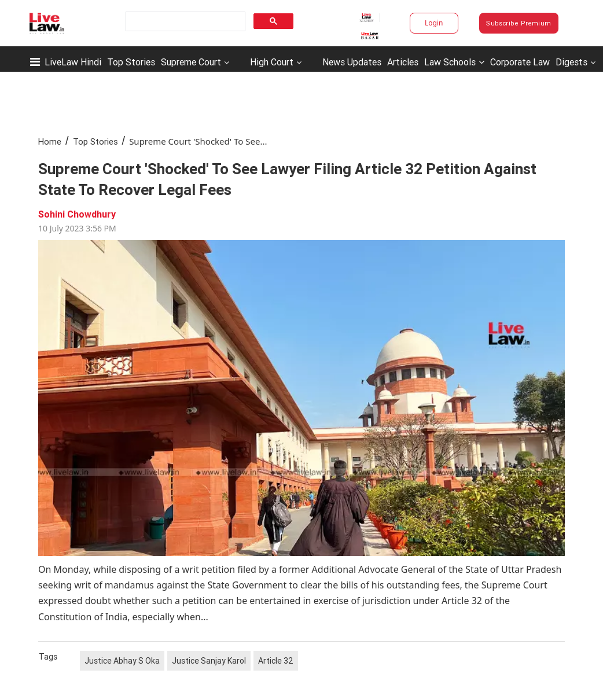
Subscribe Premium (518, 23)
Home (49, 141)
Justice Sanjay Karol (209, 661)
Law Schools (454, 62)
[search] (184, 21)
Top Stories (131, 62)
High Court (271, 62)
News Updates (351, 62)
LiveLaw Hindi (73, 62)
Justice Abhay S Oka (122, 661)
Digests (571, 62)
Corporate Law (520, 62)
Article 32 (275, 661)
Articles (402, 62)
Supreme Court (191, 62)
